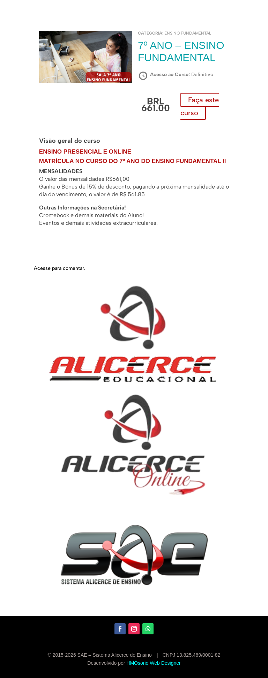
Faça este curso (199, 106)
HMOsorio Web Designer (153, 663)
